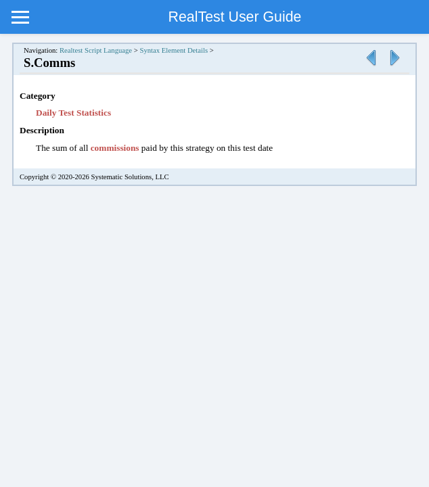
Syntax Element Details (173, 50)
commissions (115, 148)
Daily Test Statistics (73, 113)
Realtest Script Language (96, 50)
